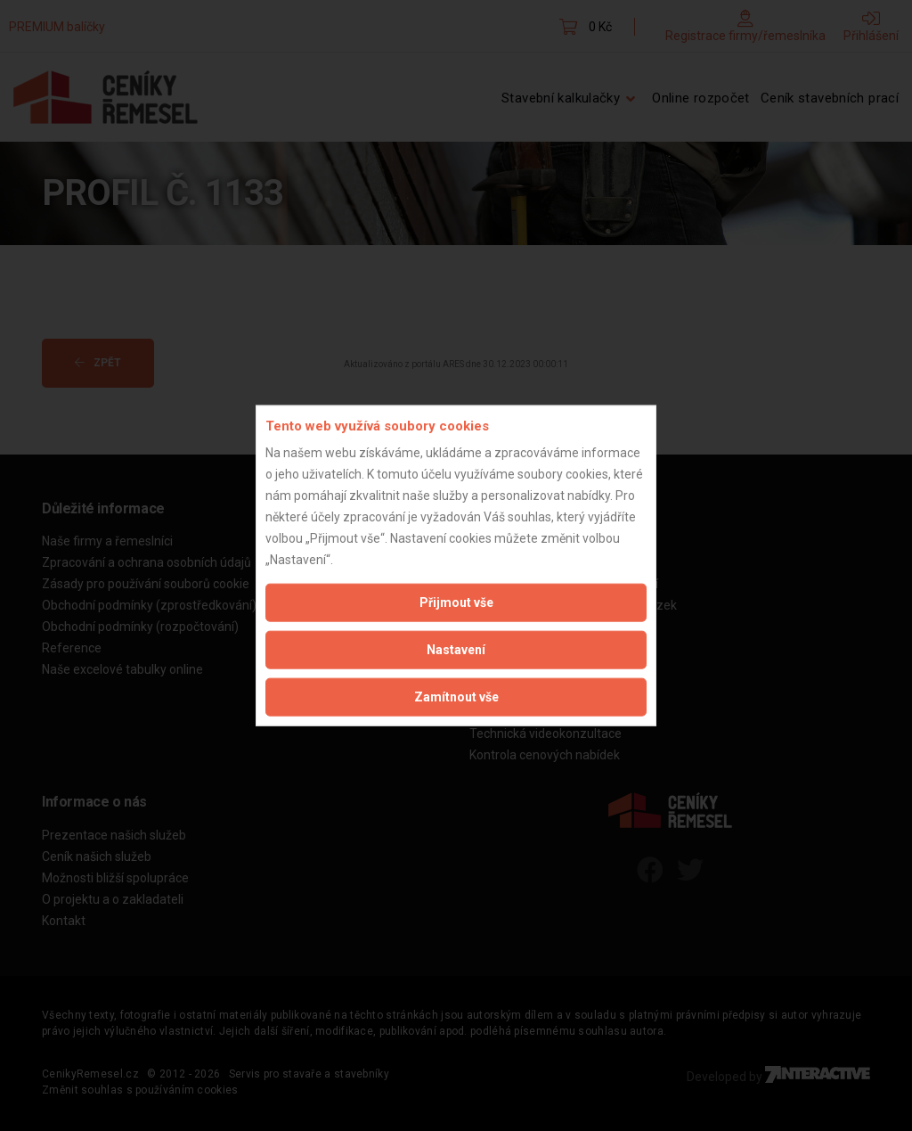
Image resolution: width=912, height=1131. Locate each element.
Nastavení (456, 650)
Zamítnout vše (456, 697)
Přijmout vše (456, 602)
